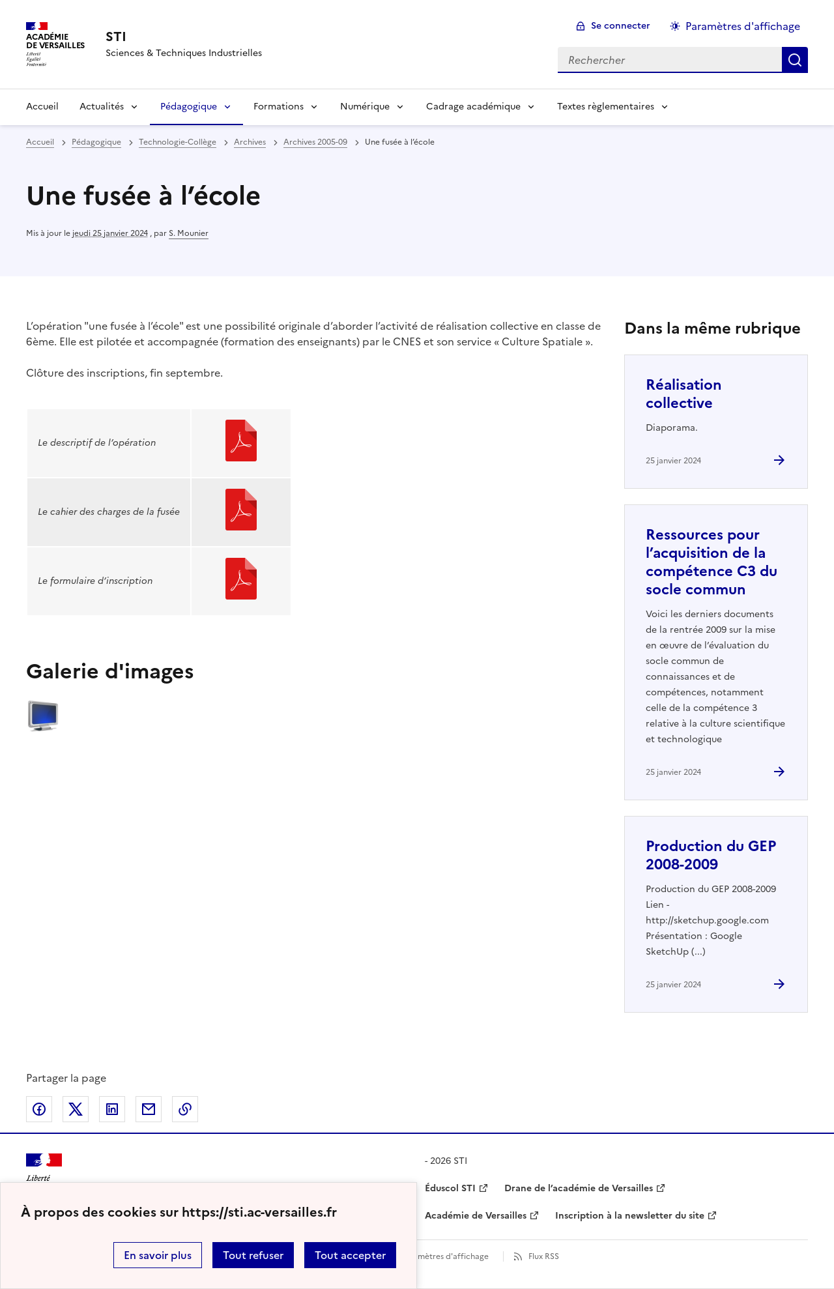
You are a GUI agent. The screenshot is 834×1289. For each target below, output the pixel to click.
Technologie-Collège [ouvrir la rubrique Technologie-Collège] (177, 142)
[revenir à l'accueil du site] (184, 36)
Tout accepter (350, 1255)
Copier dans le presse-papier (185, 1109)
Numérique (365, 106)
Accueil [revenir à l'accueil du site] (40, 142)
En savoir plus (158, 1255)
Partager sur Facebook (39, 1109)
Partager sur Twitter (76, 1109)
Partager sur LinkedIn (112, 1109)
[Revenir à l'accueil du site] (44, 1176)
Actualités (101, 106)
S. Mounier (188, 233)
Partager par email (149, 1109)
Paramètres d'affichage (445, 1256)
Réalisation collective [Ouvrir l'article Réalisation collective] (684, 394)
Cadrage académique (473, 106)
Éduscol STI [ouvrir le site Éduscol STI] (450, 1188)
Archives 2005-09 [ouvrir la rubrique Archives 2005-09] (315, 142)
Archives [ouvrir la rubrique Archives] (250, 142)
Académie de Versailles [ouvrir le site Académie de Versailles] (475, 1216)
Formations (278, 106)
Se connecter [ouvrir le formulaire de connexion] (620, 26)
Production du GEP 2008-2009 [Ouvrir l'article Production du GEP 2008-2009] (711, 855)
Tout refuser (253, 1255)
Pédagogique (188, 106)
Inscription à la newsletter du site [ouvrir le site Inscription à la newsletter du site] (629, 1216)
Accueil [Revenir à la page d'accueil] (42, 106)
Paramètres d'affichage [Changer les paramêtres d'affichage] (742, 26)
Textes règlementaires (605, 106)
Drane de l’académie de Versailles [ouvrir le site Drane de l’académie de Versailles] (578, 1188)
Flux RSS (543, 1256)
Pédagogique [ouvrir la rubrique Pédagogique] (96, 142)
